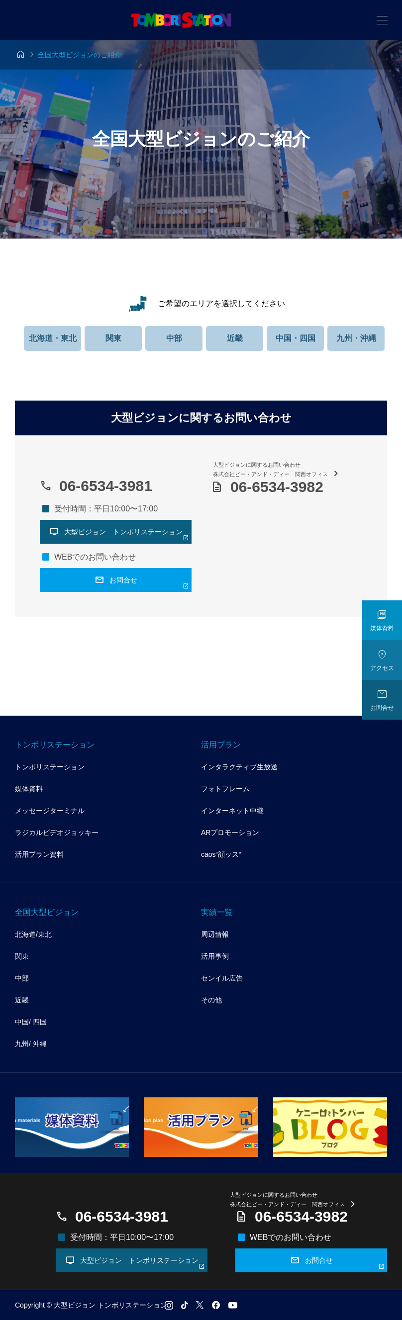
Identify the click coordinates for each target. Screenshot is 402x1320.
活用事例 (215, 956)
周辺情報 (215, 934)
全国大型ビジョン (47, 912)
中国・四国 (295, 338)
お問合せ (337, 1262)
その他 (211, 1000)
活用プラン (221, 745)
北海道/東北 (33, 934)
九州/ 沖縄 (31, 1044)
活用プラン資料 (39, 854)
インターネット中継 (232, 811)
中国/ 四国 (31, 1022)
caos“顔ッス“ (221, 854)
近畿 (235, 338)
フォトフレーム (225, 789)
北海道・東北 (53, 338)
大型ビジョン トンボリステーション (135, 1262)
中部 (174, 338)
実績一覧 (217, 912)
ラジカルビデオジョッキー (57, 832)
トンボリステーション (55, 745)
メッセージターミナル (50, 811)
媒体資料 (29, 789)
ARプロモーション (230, 832)
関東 (113, 338)
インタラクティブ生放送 (239, 767)
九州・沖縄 (356, 338)
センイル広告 (222, 978)
